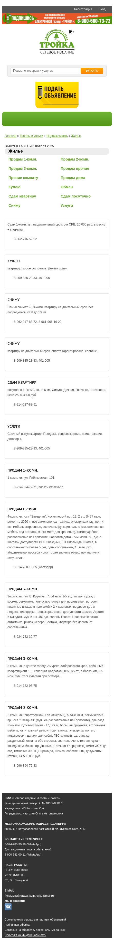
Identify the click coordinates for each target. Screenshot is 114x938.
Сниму (14, 205)
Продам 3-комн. (22, 168)
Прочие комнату (23, 178)
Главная (10, 136)
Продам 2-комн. (75, 159)
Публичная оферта (17, 924)
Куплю (14, 187)
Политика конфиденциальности (25, 934)
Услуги (67, 205)
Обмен (67, 187)
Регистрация (83, 9)
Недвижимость (57, 136)
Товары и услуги (31, 136)
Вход (102, 9)
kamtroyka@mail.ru (41, 895)
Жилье (76, 136)
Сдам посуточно (76, 196)
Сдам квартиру (22, 196)
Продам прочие (75, 168)
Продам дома (73, 178)
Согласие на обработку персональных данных (35, 929)
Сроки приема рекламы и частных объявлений (35, 919)
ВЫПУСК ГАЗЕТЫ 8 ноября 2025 (29, 146)
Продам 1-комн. (22, 159)
